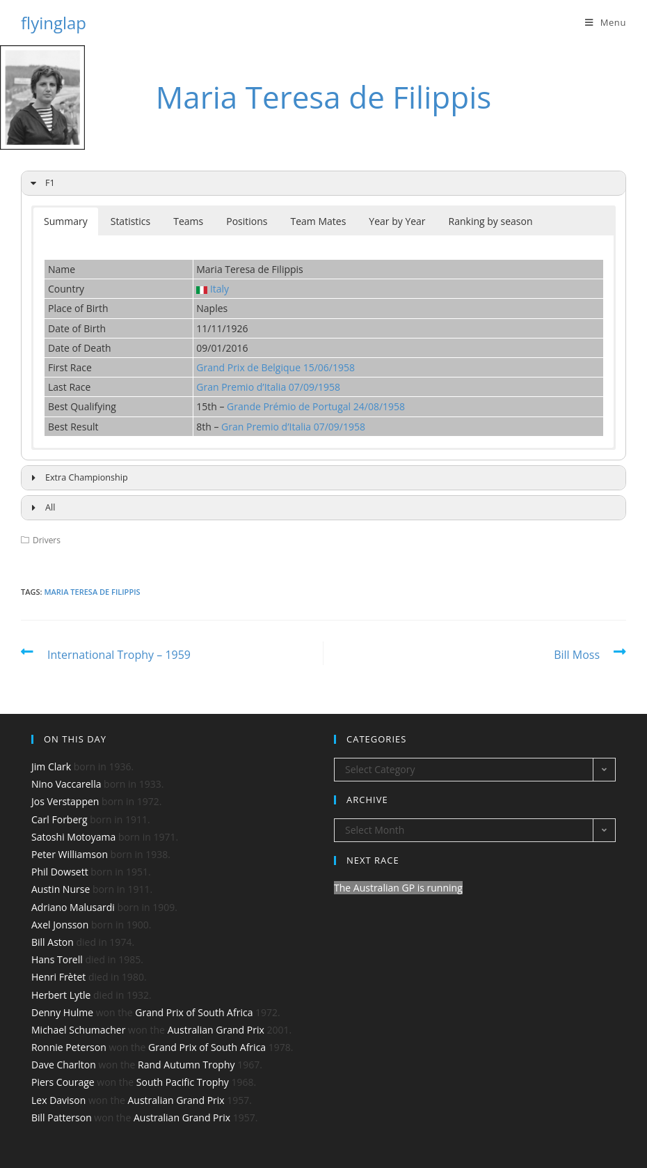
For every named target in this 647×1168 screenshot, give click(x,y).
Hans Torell (57, 959)
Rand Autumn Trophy (186, 1064)
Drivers (47, 540)
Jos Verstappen (65, 801)
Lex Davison (58, 1100)
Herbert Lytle (60, 995)
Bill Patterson (61, 1117)
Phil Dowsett (59, 871)
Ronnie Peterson (68, 1047)
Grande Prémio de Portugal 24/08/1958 (316, 406)
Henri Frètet (58, 976)
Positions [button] (246, 221)
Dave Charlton (63, 1064)
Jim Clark (51, 766)
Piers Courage (63, 1082)
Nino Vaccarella (66, 784)
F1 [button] (40, 183)
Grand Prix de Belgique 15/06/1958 (275, 367)
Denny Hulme (62, 1012)
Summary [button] (66, 221)
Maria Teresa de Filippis (92, 591)
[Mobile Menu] (605, 22)
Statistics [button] (131, 221)
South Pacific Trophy (182, 1082)
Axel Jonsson (59, 924)
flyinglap (53, 22)
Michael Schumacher (78, 1029)
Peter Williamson (69, 854)
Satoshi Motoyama (73, 836)
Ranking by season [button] (491, 221)
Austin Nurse (60, 889)
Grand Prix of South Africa (194, 1012)
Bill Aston (52, 942)
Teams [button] (188, 221)
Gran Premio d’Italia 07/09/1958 (268, 387)
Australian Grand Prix (216, 1029)
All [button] (40, 508)
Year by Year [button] (397, 221)
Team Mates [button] (318, 221)
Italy (219, 288)
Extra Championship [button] (77, 478)
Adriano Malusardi (73, 907)
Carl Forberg (59, 819)
